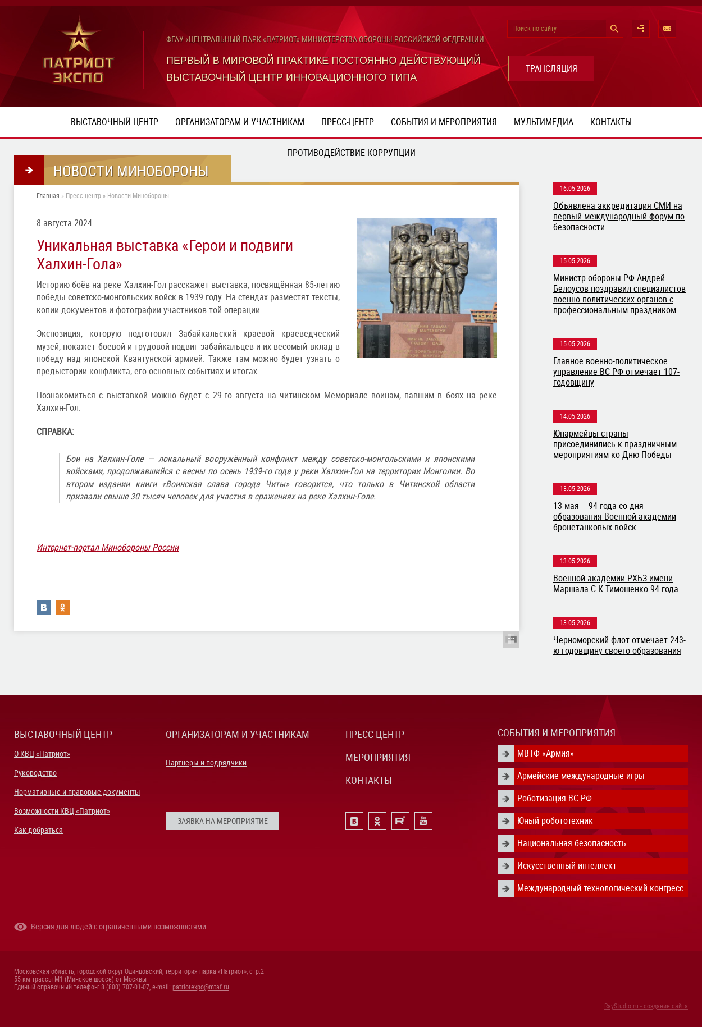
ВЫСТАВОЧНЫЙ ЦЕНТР (63, 734)
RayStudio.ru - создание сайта (646, 1006)
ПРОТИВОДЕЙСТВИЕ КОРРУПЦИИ (351, 153)
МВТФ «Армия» (545, 753)
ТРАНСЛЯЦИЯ (551, 68)
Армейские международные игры (581, 776)
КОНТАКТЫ (368, 780)
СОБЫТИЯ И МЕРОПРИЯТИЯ (557, 733)
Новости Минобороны (138, 196)
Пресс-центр (347, 122)
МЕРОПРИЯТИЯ (378, 757)
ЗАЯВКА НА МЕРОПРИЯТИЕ (222, 821)
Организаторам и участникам (239, 122)
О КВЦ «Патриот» (42, 753)
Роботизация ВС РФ (554, 798)
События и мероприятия (444, 122)
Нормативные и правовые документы (77, 791)
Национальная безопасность (571, 843)
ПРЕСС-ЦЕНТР (374, 734)
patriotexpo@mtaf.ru (200, 987)
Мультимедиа (543, 122)
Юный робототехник (555, 820)
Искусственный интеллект (567, 865)
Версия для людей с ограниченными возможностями (118, 926)
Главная (48, 196)
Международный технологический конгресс (600, 888)
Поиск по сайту (535, 29)
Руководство (35, 772)
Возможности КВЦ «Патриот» (62, 810)
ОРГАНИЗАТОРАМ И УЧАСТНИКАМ (237, 734)
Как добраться (38, 830)
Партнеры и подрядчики (206, 762)
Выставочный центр (114, 122)
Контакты (611, 122)
